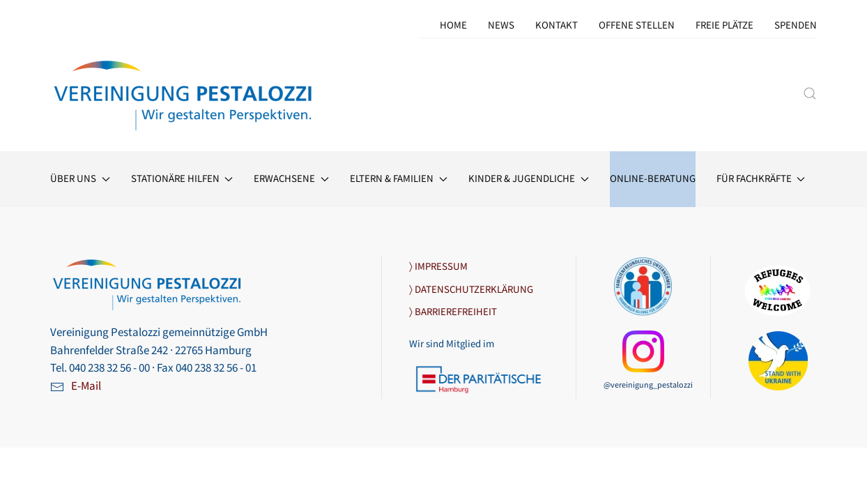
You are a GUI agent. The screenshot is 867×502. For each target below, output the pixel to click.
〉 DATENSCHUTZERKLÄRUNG (471, 289)
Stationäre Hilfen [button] (182, 178)
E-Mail (86, 386)
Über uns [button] (80, 178)
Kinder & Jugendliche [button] (528, 178)
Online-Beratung (653, 178)
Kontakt (556, 25)
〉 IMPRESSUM (438, 266)
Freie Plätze (724, 25)
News (501, 25)
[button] (810, 93)
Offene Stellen (637, 25)
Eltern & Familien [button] (398, 178)
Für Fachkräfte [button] (761, 178)
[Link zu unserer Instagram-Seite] (643, 350)
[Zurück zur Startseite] (184, 93)
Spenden (795, 25)
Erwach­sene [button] (291, 178)
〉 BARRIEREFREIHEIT (453, 312)
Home (453, 25)
